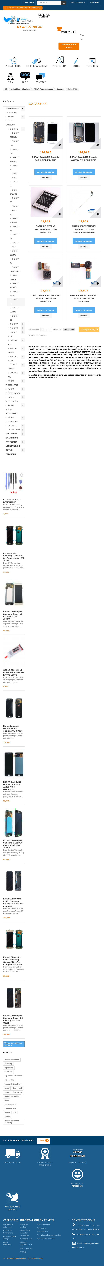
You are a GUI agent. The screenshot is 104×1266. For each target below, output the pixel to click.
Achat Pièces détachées (12, 111)
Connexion (94, 3)
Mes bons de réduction (46, 1239)
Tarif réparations (36, 61)
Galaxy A (13, 324)
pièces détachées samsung (12, 1122)
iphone (7, 1116)
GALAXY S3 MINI (14, 310)
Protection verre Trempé (13, 444)
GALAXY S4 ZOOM (14, 285)
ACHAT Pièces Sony (12, 420)
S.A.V (10, 78)
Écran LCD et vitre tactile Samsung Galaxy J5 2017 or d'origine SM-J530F (12, 961)
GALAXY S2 (14, 318)
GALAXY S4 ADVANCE (15, 269)
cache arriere (10, 1104)
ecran (7, 1092)
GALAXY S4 (14, 261)
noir (20, 1088)
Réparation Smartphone (12, 436)
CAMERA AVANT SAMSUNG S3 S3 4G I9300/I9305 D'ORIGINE (83, 298)
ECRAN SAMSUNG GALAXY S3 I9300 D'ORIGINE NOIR (83, 158)
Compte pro (28, 3)
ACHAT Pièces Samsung (10, 121)
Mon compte (45, 1220)
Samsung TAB (13, 375)
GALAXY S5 (14, 237)
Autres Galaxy (12, 367)
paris (7, 1100)
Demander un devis (69, 46)
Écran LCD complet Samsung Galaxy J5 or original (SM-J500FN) (12, 615)
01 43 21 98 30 (29, 27)
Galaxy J (13, 328)
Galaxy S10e (14, 151)
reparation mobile (12, 1096)
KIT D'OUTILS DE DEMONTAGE (11, 501)
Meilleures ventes (11, 461)
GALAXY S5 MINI (14, 253)
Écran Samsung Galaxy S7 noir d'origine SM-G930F (12, 728)
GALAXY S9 (14, 168)
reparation (9, 1068)
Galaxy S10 (14, 143)
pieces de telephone (13, 1084)
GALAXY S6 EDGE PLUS (14, 210)
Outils (76, 61)
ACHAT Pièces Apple (12, 383)
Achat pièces (13, 61)
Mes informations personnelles (49, 1235)
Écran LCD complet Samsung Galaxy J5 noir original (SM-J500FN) (12, 844)
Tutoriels (92, 61)
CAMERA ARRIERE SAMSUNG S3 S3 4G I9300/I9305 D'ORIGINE (45, 298)
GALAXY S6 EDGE (14, 220)
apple (7, 1088)
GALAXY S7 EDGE (14, 192)
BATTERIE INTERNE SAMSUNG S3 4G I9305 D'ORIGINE (46, 229)
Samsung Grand (13, 351)
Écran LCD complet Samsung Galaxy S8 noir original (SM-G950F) (13, 1019)
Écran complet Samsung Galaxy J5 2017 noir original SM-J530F (13, 557)
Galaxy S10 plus (14, 135)
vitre (14, 1088)
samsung (8, 1064)
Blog (25, 78)
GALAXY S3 (14, 302)
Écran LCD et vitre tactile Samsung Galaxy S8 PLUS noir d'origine (13, 902)
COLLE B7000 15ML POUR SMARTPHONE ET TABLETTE (13, 672)
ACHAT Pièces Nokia (12, 399)
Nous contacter (26, 1248)
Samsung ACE (13, 342)
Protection (59, 61)
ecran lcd (8, 1072)
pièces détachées (12, 1060)
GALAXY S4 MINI (14, 277)
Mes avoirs (41, 1228)
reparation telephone (13, 1076)
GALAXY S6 (14, 229)
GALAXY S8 (14, 184)
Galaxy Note (12, 334)
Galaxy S (13, 129)
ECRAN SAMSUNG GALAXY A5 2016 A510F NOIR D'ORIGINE (12, 785)
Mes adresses (42, 1231)
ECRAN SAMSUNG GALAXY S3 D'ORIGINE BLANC (45, 158)
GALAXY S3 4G (14, 294)
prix (14, 1112)
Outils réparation (11, 452)
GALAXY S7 (14, 200)
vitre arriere (17, 1092)
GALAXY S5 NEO (14, 245)
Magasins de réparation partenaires (25, 1232)
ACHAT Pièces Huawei (13, 391)
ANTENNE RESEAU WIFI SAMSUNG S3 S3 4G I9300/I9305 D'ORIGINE (84, 229)
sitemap (23, 1252)
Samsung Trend (13, 359)
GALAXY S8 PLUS (14, 176)
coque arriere (10, 1108)
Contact (40, 78)
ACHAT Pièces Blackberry (12, 409)
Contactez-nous (77, 3)
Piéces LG (12, 426)
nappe (7, 1112)
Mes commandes (44, 1224)
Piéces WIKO (14, 430)
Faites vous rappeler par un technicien (23, 8)
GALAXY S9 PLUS (14, 159)
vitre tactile (9, 1080)
